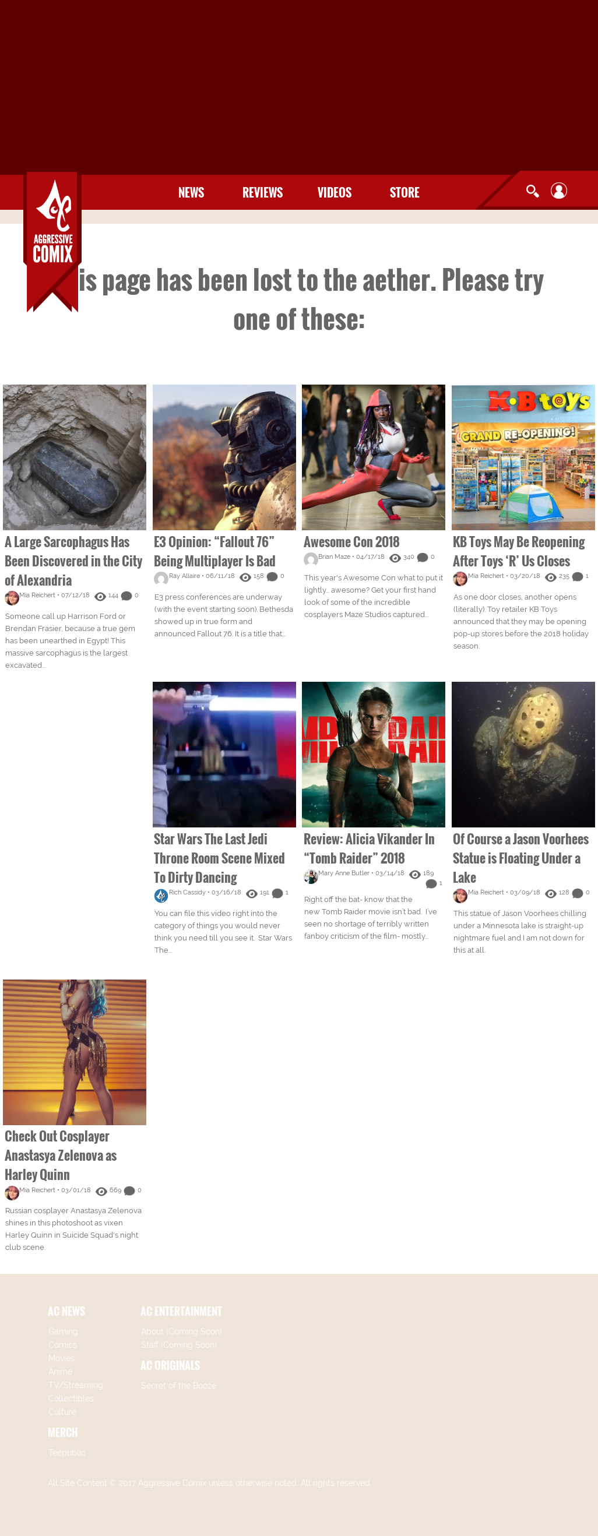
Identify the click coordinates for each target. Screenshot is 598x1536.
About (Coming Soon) (181, 1331)
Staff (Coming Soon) (179, 1345)
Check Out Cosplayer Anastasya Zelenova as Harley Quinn (61, 1154)
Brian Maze (334, 557)
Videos (334, 192)
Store (405, 192)
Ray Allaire (184, 576)
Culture (62, 1412)
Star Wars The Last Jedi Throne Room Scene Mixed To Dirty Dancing (219, 857)
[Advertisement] (299, 87)
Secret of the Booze (178, 1385)
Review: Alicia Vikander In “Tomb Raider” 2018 (369, 848)
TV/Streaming (75, 1385)
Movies (61, 1358)
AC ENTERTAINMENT (181, 1311)
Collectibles (71, 1398)
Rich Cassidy (187, 892)
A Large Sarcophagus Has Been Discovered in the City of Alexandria (73, 560)
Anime (60, 1371)
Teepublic (67, 1452)
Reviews (262, 192)
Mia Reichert (37, 595)
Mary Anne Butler (344, 873)
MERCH (63, 1432)
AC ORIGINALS (170, 1365)
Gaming (63, 1331)
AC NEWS (66, 1311)
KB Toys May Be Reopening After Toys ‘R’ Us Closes (519, 551)
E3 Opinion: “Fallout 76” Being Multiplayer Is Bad (215, 551)
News (191, 192)
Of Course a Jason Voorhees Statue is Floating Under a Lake (521, 857)
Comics (62, 1345)
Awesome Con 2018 (352, 541)
